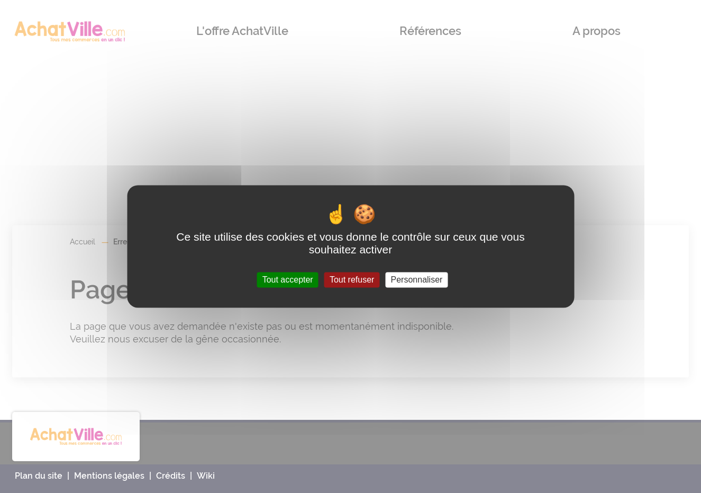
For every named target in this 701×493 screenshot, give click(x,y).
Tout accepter (287, 279)
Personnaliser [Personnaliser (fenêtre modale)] (417, 279)
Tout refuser (352, 279)
